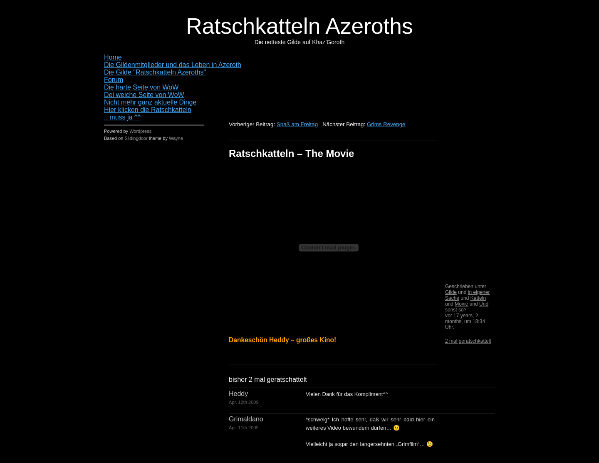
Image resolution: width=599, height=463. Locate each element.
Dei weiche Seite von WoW (144, 94)
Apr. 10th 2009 (244, 402)
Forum (113, 79)
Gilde (451, 292)
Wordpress (140, 131)
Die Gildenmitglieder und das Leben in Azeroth (172, 64)
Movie (461, 304)
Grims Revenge (386, 124)
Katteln (478, 298)
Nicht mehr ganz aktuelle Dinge (150, 102)
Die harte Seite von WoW (141, 87)
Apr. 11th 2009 (244, 427)
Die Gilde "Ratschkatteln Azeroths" (155, 72)
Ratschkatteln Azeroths (299, 26)
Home (113, 57)
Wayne (176, 138)
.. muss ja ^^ (122, 117)
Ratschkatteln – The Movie (291, 153)
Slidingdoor (136, 138)
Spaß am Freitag (297, 124)
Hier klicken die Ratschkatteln (147, 109)
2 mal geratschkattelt (468, 341)
